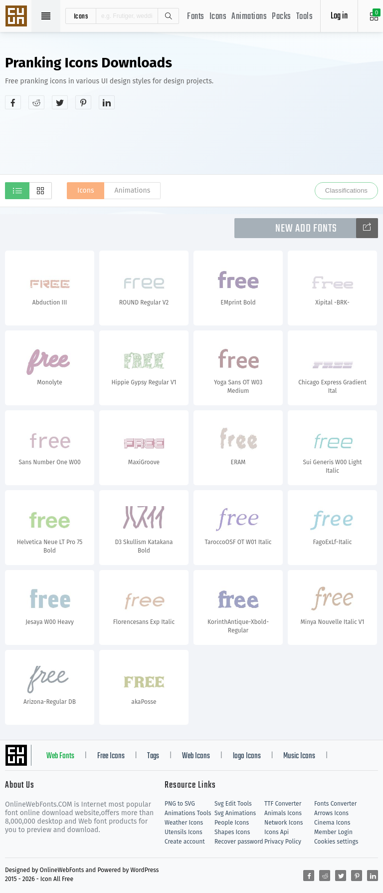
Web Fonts (60, 756)
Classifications (346, 190)
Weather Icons (184, 822)
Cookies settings (336, 841)
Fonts (195, 16)
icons (81, 16)
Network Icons (283, 822)
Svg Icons (17, 17)
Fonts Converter (335, 803)
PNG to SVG (180, 803)
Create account (185, 841)
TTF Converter (282, 803)
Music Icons (299, 756)
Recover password (238, 841)
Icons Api (276, 832)
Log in (339, 16)
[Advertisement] (191, 141)
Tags (153, 756)
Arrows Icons (331, 813)
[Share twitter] (60, 102)
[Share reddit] (36, 102)
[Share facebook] (13, 102)
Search (168, 15)
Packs (281, 16)
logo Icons (247, 756)
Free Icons (111, 756)
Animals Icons (283, 813)
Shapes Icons (232, 832)
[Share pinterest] (83, 102)
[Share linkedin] (107, 102)
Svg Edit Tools (233, 803)
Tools (304, 16)
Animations (249, 16)
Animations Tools (188, 813)
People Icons (231, 822)
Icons (218, 16)
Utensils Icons (183, 832)
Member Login (333, 832)
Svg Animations (235, 813)
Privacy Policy (282, 841)
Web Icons (196, 756)
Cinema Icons (332, 822)
